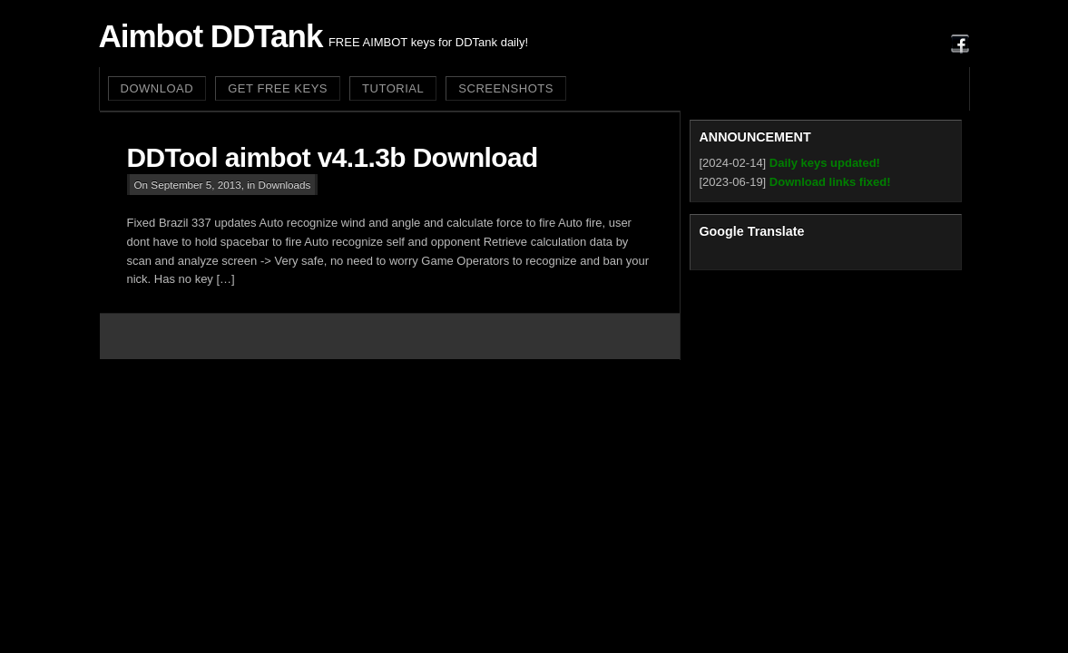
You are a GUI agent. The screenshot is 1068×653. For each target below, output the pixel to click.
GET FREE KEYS (278, 88)
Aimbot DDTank (211, 36)
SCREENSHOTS (506, 88)
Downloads (285, 184)
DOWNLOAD (157, 88)
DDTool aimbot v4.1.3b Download (332, 157)
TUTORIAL (393, 88)
